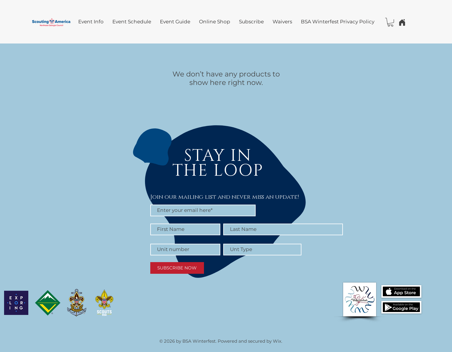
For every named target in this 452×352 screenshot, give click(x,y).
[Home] (402, 22)
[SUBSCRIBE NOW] (177, 268)
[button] (390, 22)
